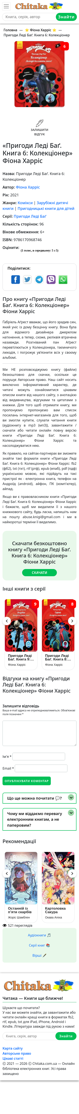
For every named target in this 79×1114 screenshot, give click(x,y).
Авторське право (17, 1053)
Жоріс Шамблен (19, 917)
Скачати (39, 572)
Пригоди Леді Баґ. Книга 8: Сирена (57, 657)
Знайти (66, 17)
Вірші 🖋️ (39, 955)
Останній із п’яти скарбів (20, 910)
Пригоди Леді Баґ (30, 216)
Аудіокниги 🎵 (39, 935)
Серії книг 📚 (39, 945)
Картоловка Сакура (55, 910)
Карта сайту (13, 1048)
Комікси (25, 202)
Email (8, 768)
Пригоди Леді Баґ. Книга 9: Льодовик (20, 657)
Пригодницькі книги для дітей (46, 208)
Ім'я (7, 756)
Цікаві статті (13, 1058)
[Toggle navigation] (6, 6)
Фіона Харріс (28, 187)
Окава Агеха (53, 917)
